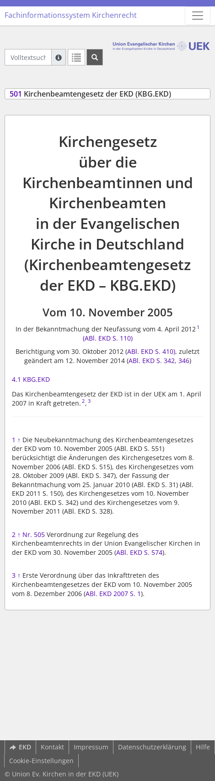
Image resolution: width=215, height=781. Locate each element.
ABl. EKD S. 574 (139, 552)
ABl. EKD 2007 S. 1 (113, 593)
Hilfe (203, 747)
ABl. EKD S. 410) (151, 351)
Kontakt (52, 747)
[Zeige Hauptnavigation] (197, 15)
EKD (20, 747)
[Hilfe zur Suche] (58, 57)
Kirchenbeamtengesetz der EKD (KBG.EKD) (90, 94)
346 (183, 360)
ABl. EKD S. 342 (152, 360)
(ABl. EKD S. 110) (108, 338)
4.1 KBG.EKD (31, 379)
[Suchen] (94, 57)
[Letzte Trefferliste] (76, 57)
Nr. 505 (33, 534)
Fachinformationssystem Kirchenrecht (71, 15)
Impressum (91, 747)
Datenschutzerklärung (152, 747)
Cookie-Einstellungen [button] (41, 760)
